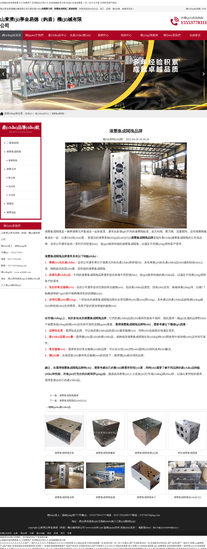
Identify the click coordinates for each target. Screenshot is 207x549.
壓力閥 (11, 178)
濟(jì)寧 (23, 533)
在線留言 (195, 35)
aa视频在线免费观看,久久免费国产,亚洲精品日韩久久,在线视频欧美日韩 (33, 540)
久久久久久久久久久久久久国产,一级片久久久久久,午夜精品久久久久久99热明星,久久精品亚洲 (43, 543)
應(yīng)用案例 (149, 35)
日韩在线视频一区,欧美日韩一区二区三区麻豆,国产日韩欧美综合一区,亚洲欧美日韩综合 (127, 543)
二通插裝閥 (13, 143)
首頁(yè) (29, 113)
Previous (3, 74)
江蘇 (32, 533)
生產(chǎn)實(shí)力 (80, 37)
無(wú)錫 (40, 533)
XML (204, 9)
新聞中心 (103, 35)
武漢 (56, 533)
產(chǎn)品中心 (57, 35)
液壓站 (10, 203)
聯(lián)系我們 (172, 35)
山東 (16, 533)
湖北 (49, 533)
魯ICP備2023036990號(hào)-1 (166, 527)
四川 (63, 533)
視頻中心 (126, 35)
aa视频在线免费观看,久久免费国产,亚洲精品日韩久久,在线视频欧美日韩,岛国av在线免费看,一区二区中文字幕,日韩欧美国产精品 (58, 3)
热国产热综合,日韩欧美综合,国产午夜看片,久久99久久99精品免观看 (97, 546)
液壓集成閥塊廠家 (69, 395)
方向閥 (11, 195)
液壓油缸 (11, 212)
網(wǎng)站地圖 (193, 9)
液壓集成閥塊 (58, 113)
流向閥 (11, 186)
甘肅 (69, 533)
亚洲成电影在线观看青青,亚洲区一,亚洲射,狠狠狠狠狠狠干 (39, 546)
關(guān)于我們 (34, 35)
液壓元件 (11, 169)
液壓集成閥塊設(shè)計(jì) (72, 400)
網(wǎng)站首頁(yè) (11, 37)
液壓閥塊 (12, 160)
